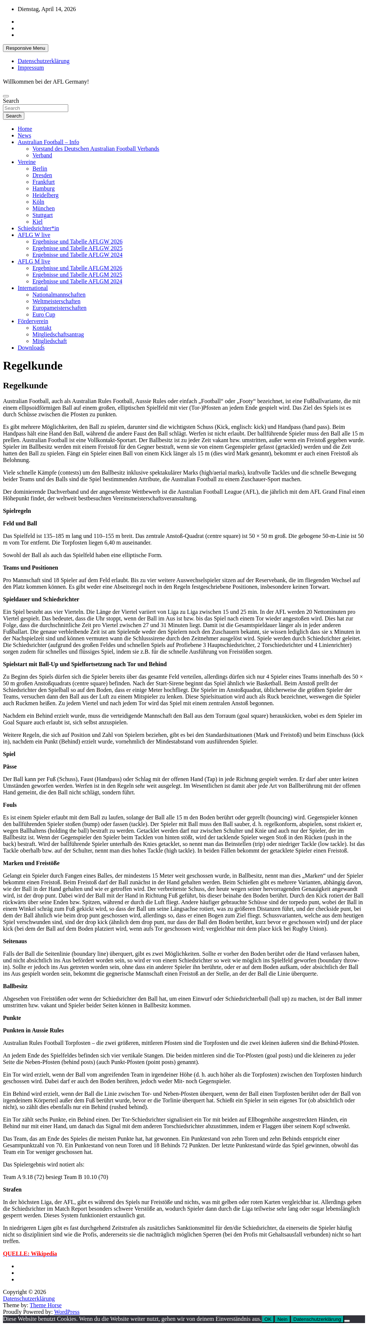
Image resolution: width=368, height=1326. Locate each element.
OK (267, 1319)
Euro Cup (43, 314)
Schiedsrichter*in (38, 228)
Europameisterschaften (59, 308)
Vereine (27, 162)
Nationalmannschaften (59, 294)
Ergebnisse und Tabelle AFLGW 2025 (77, 248)
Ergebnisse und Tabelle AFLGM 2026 (77, 268)
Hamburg (43, 188)
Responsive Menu (25, 48)
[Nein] (347, 1321)
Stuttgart (42, 215)
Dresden (42, 175)
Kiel (37, 221)
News (24, 135)
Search (11, 101)
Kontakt (42, 328)
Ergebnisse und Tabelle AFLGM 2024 (77, 281)
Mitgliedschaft (49, 341)
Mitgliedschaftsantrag (58, 334)
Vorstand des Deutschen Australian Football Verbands (95, 149)
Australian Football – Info (48, 142)
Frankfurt (43, 182)
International (33, 288)
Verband (42, 155)
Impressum (31, 67)
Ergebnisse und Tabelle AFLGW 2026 (77, 241)
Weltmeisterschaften (56, 301)
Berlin (39, 168)
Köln (38, 202)
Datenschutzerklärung (43, 61)
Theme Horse (46, 1305)
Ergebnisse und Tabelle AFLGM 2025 (77, 275)
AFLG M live (34, 261)
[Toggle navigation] (6, 96)
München (43, 208)
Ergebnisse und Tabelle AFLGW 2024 (77, 255)
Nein (282, 1319)
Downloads (31, 347)
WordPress (67, 1312)
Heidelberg (45, 195)
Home (25, 129)
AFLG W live (34, 235)
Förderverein (33, 321)
